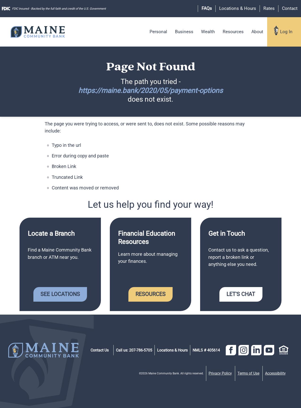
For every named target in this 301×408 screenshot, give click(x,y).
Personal (158, 31)
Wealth (208, 31)
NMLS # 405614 (206, 350)
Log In (286, 31)
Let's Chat (240, 294)
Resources (233, 31)
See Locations (60, 294)
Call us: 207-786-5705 (134, 350)
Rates (269, 8)
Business (184, 31)
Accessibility (275, 373)
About (257, 31)
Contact (289, 8)
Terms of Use (248, 373)
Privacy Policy (220, 373)
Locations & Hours (237, 8)
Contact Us (100, 350)
